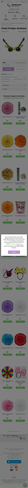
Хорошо (14, 252)
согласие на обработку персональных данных (13, 244)
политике (7, 241)
